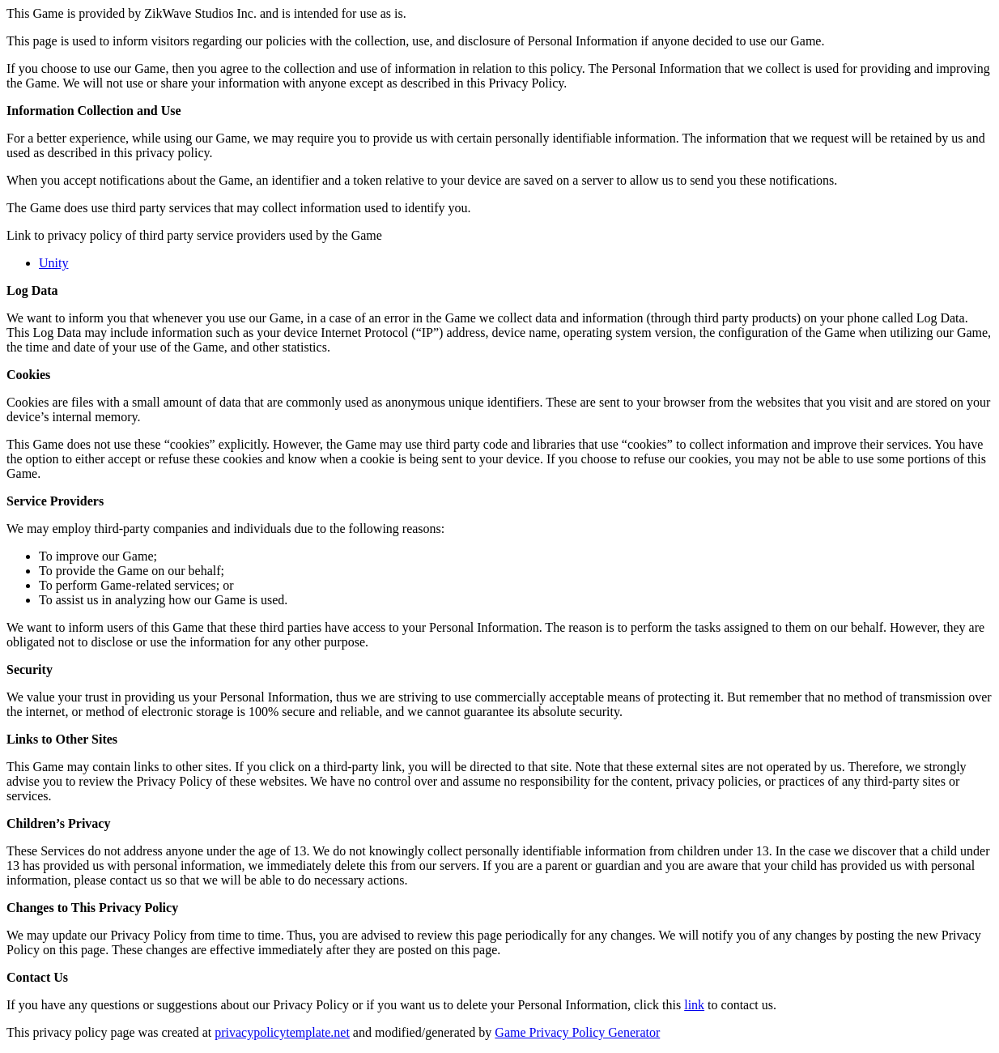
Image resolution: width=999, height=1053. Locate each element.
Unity (53, 263)
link (694, 1005)
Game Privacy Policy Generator (577, 1032)
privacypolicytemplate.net (282, 1032)
